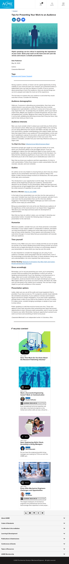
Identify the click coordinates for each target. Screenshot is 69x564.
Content (15, 11)
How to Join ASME (30, 192)
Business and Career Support (22, 76)
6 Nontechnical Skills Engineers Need (37, 144)
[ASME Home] (7, 4)
